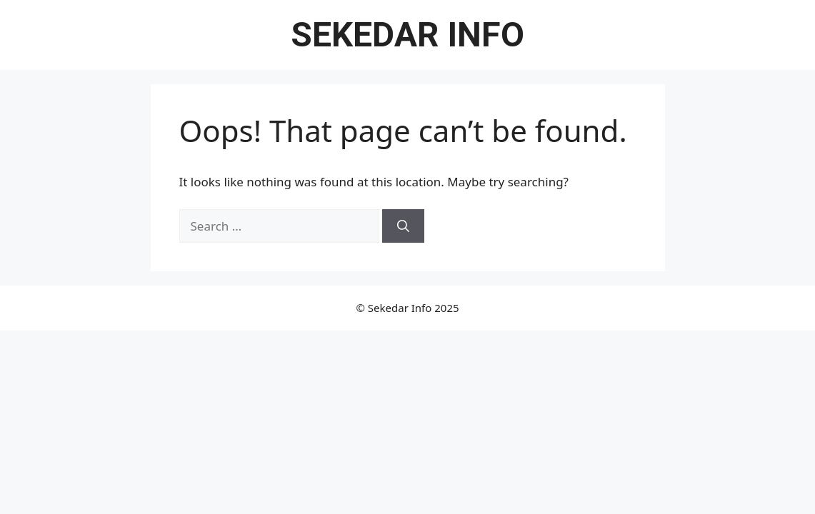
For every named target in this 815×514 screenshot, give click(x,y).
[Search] (403, 226)
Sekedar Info (407, 34)
